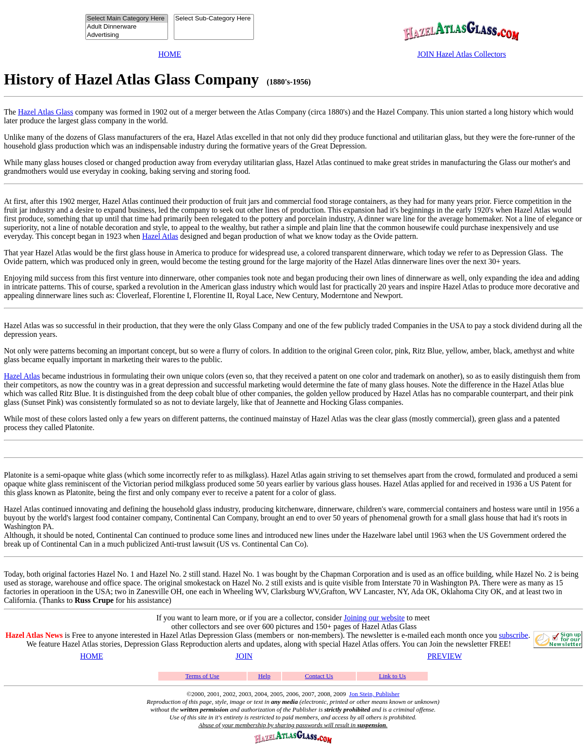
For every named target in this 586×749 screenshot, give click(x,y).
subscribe (513, 635)
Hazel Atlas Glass (45, 112)
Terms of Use (202, 676)
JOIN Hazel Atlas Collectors (462, 54)
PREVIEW (444, 656)
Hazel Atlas (160, 236)
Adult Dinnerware (126, 27)
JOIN (243, 656)
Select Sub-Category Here (213, 19)
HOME (169, 54)
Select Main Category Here (126, 19)
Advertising (126, 35)
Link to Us (392, 676)
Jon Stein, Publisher (374, 694)
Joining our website (374, 618)
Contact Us (319, 676)
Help (264, 676)
